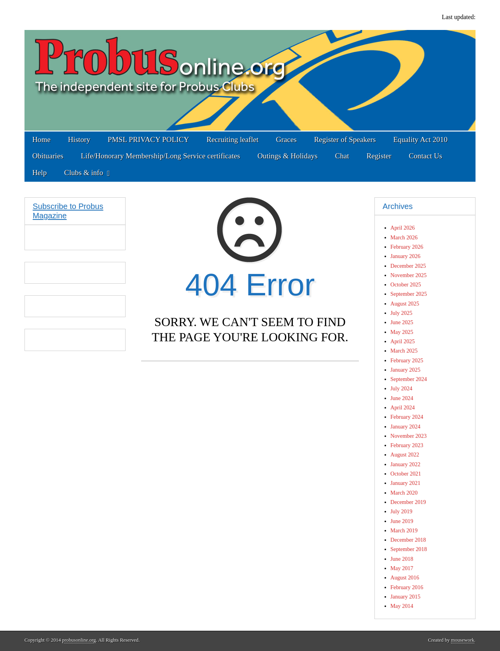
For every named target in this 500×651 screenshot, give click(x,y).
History (79, 139)
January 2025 (405, 370)
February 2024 (406, 417)
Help (39, 172)
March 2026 (404, 237)
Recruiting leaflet (232, 139)
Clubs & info (83, 172)
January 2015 (405, 596)
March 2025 (404, 350)
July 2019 (401, 511)
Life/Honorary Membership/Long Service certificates (160, 156)
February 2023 (406, 445)
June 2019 (401, 521)
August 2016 (404, 577)
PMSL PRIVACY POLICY (148, 139)
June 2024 (401, 398)
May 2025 (401, 332)
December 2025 (408, 266)
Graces (286, 139)
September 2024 (408, 379)
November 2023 (408, 436)
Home (41, 139)
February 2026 (406, 247)
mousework (462, 640)
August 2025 (404, 303)
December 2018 (408, 540)
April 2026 (402, 228)
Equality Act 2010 (420, 139)
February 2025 (406, 360)
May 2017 (401, 568)
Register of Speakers (345, 139)
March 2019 (404, 530)
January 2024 (405, 426)
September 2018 (408, 549)
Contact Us (425, 156)
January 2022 (405, 464)
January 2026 (405, 256)
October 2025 (405, 284)
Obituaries (47, 156)
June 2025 (401, 322)
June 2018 (401, 559)
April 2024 (402, 407)
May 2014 (401, 606)
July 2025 (401, 313)
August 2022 (404, 454)
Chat (342, 156)
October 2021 (405, 473)
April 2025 (402, 341)
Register (379, 156)
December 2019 (408, 502)
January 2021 (405, 483)
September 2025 (408, 294)
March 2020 (404, 493)
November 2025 (408, 275)
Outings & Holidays (287, 156)
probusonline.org (79, 640)
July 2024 (401, 388)
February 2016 (406, 587)
